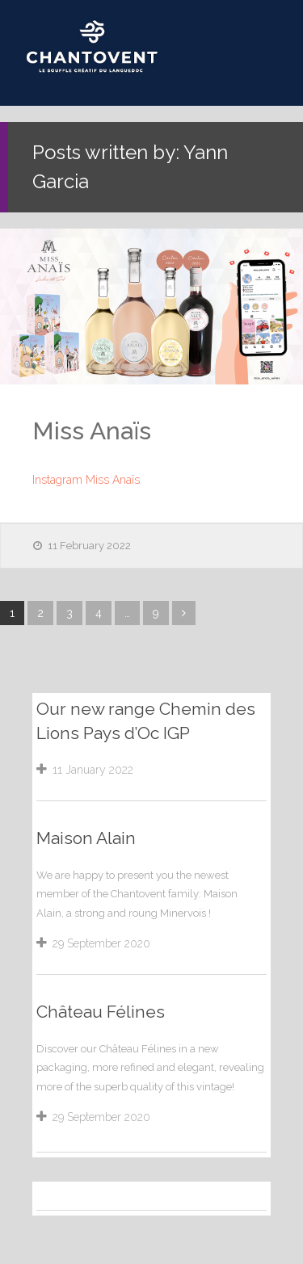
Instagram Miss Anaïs (86, 479)
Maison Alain (86, 838)
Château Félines (100, 1012)
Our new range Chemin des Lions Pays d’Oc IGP (145, 720)
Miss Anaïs (91, 431)
